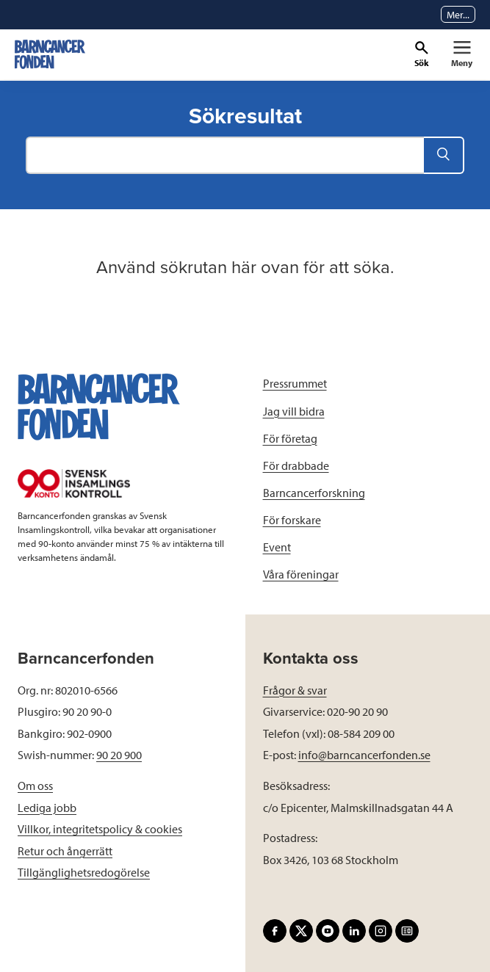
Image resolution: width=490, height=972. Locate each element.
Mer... (458, 14)
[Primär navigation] (461, 54)
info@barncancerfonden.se (364, 754)
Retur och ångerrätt (65, 851)
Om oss (35, 785)
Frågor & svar (295, 690)
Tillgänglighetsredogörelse (84, 872)
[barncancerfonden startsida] (50, 54)
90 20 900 (119, 754)
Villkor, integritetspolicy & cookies (100, 829)
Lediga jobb (47, 807)
